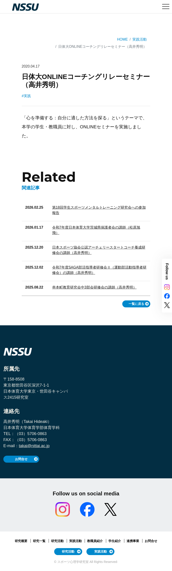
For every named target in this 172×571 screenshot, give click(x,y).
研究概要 (21, 541)
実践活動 (139, 39)
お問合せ (21, 459)
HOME (122, 39)
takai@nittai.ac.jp (34, 446)
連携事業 (133, 541)
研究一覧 (39, 541)
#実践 (26, 96)
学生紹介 (115, 541)
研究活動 (57, 541)
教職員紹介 (95, 541)
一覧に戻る (136, 304)
